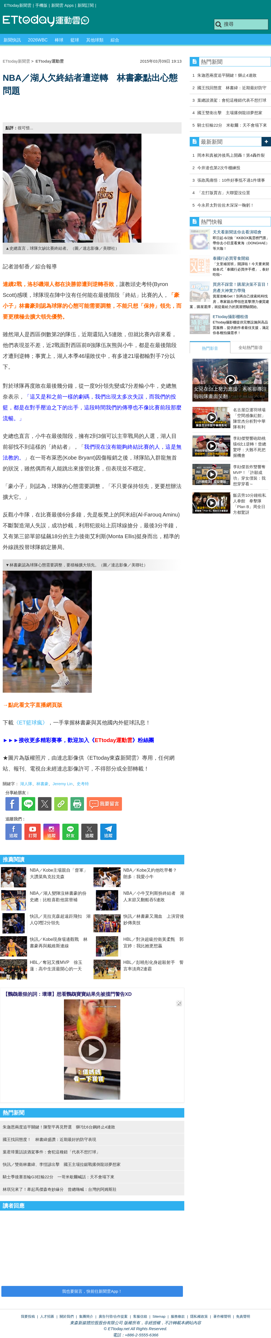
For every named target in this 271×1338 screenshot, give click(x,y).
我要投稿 (28, 1316)
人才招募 (47, 1316)
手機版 (41, 5)
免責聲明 (243, 1316)
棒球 (59, 40)
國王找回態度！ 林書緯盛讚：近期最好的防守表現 (49, 1139)
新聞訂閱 (86, 5)
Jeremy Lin (62, 783)
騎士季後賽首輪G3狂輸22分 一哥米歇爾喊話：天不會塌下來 (58, 1177)
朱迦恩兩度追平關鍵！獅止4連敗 (226, 75)
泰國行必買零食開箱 (208, 253)
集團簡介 (86, 1316)
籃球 (74, 40)
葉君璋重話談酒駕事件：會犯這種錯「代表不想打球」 (51, 1152)
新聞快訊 (12, 40)
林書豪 (42, 783)
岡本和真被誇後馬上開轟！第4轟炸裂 (230, 155)
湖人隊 (26, 783)
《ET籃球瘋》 (31, 723)
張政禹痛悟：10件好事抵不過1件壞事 (231, 180)
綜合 (115, 40)
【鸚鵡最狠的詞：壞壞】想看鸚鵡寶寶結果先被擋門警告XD (67, 994)
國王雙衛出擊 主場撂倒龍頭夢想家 (229, 112)
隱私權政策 (199, 1316)
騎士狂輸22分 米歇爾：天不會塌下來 (232, 125)
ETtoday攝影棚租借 (207, 305)
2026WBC (38, 40)
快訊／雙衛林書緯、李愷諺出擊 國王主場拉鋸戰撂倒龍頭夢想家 (62, 1164)
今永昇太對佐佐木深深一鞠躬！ (225, 205)
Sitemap (159, 1316)
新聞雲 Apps (62, 5)
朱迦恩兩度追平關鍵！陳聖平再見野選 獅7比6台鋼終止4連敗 (59, 1127)
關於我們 (67, 1316)
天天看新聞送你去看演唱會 (214, 232)
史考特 (83, 783)
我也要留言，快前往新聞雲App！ (92, 1291)
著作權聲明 (222, 1316)
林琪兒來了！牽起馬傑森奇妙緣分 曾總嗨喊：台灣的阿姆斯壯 (60, 1189)
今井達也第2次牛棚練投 (218, 167)
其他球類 (95, 40)
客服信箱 (140, 1316)
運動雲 (50, 21)
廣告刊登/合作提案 (113, 1316)
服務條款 (178, 1316)
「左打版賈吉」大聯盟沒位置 (223, 192)
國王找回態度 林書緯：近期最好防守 (231, 87)
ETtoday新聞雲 (17, 5)
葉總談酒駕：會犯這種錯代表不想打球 (231, 100)
